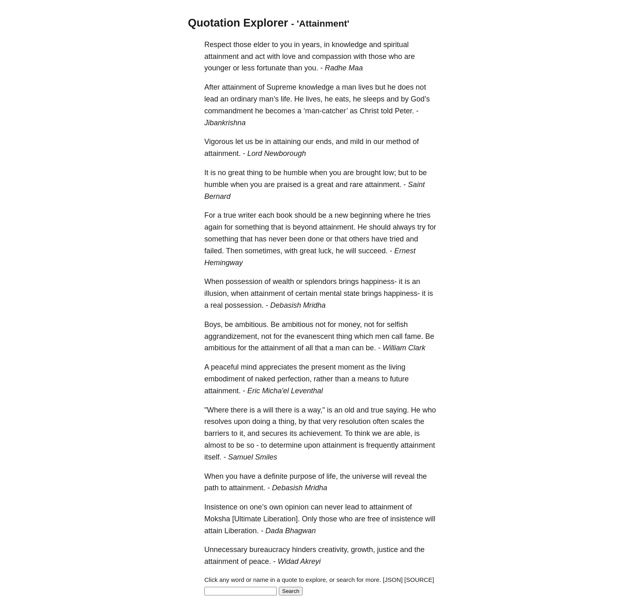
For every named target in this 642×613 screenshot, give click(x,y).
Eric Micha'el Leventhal (285, 391)
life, (332, 476)
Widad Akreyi (299, 561)
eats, (343, 99)
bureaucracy (269, 549)
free (373, 519)
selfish (397, 324)
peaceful (225, 367)
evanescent (315, 336)
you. (311, 68)
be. (371, 348)
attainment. (222, 153)
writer (247, 215)
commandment (228, 111)
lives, (314, 99)
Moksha (217, 519)
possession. (244, 305)
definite (275, 476)
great (236, 173)
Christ (369, 111)
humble (295, 173)
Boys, (213, 324)
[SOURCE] (419, 579)
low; (389, 173)
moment (351, 367)
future (399, 379)
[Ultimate (246, 519)
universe (366, 476)
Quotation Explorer (238, 23)
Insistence (220, 507)
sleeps (373, 99)
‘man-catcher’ (325, 111)
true (230, 215)
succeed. (373, 251)
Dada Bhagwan (290, 531)
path (211, 488)
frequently (382, 445)
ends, (325, 141)
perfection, (294, 379)
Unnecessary (225, 549)
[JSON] (392, 579)
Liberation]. (281, 519)
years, (312, 45)
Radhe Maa (344, 68)
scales (401, 421)
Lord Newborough (276, 153)
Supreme (281, 87)
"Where (216, 410)
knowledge (349, 45)
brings (349, 281)
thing (255, 173)
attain (213, 531)
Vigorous (218, 141)
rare (356, 184)
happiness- (379, 281)
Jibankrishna (225, 123)
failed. (214, 251)
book (284, 215)
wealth (283, 281)
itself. (213, 457)
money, (350, 324)
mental (330, 293)
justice (387, 549)
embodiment (224, 379)
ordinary (244, 99)
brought (368, 173)
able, (404, 433)
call (396, 336)
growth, (363, 549)
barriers (216, 433)
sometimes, (264, 251)
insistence (406, 519)
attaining (287, 141)
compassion (331, 56)
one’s (258, 507)
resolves (218, 421)
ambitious (297, 324)
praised (289, 184)
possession (244, 281)
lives (365, 87)
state (351, 293)
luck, (326, 251)
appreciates (278, 367)
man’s (269, 99)
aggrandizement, (231, 336)
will (351, 251)
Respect (217, 45)
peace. (260, 561)
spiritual (396, 45)
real (216, 305)
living (397, 367)
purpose (302, 476)
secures (274, 433)
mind (249, 367)
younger (217, 68)
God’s (420, 99)
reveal (404, 476)
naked (265, 379)
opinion (297, 507)
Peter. (404, 111)
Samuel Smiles (252, 457)
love (289, 56)
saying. (397, 410)
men (382, 336)
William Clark (403, 348)
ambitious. (252, 324)
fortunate (271, 68)
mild (357, 141)
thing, (287, 421)
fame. (414, 336)
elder (261, 45)
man (349, 87)
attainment (221, 56)
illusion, (216, 293)
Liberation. (241, 531)
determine (285, 445)
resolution (355, 421)
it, (242, 433)
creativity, (333, 549)
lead (211, 99)
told (387, 111)
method (398, 141)
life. (286, 99)
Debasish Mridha (298, 305)
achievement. (321, 433)
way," (316, 410)
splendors (321, 281)
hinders (304, 549)
